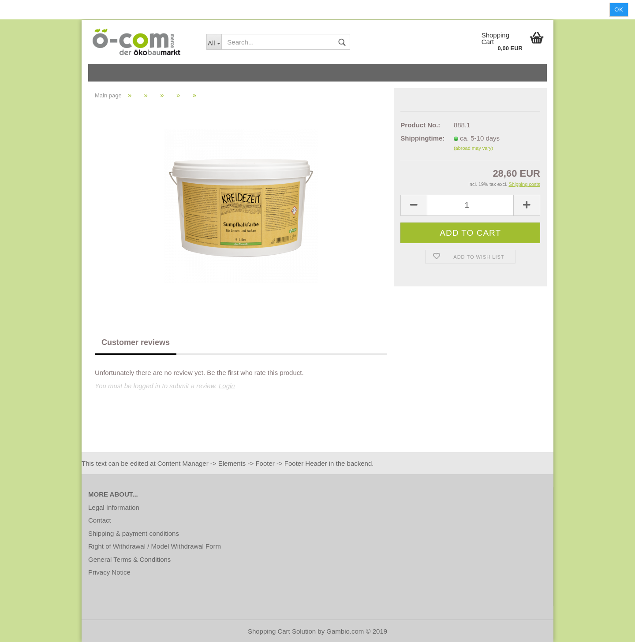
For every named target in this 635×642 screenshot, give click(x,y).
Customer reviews (135, 342)
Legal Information (113, 507)
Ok (619, 9)
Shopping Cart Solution (282, 631)
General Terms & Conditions (129, 559)
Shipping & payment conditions (133, 533)
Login (227, 386)
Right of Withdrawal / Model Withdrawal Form (154, 546)
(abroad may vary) (473, 148)
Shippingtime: (420, 138)
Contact (99, 520)
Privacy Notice (109, 572)
